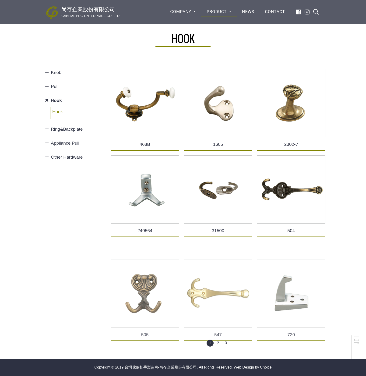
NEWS (248, 11)
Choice (266, 367)
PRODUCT (217, 11)
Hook (57, 111)
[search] (316, 12)
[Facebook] (298, 12)
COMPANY (181, 11)
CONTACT (275, 11)
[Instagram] (307, 12)
